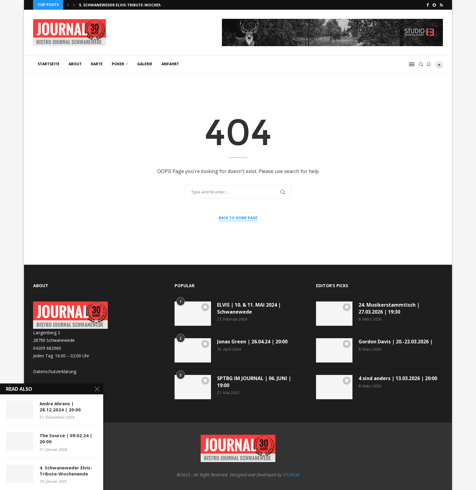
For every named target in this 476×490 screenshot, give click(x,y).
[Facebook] (428, 5)
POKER (118, 63)
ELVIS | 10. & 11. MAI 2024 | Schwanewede (249, 308)
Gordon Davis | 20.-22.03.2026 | (396, 341)
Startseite (48, 63)
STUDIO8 (291, 475)
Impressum (44, 385)
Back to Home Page (238, 217)
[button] (68, 5)
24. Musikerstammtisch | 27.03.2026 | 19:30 (389, 308)
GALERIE (144, 63)
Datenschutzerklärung (54, 371)
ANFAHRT (170, 63)
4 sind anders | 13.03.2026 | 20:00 (398, 378)
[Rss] (441, 5)
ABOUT (75, 63)
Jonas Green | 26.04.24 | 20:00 (252, 341)
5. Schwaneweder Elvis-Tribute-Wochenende (125, 5)
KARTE (97, 63)
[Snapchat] (434, 5)
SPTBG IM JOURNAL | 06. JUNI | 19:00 (254, 381)
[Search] (421, 64)
